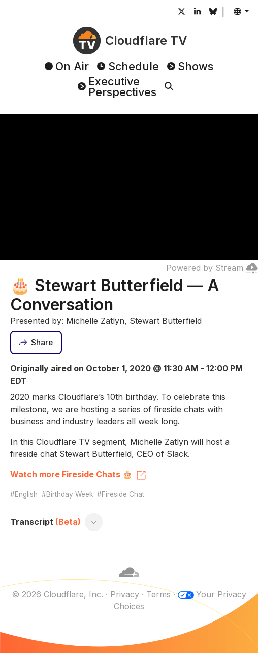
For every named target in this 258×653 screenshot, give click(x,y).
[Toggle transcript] (94, 522)
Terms (158, 594)
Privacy (124, 594)
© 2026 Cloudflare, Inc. (57, 594)
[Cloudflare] (129, 582)
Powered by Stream (212, 268)
